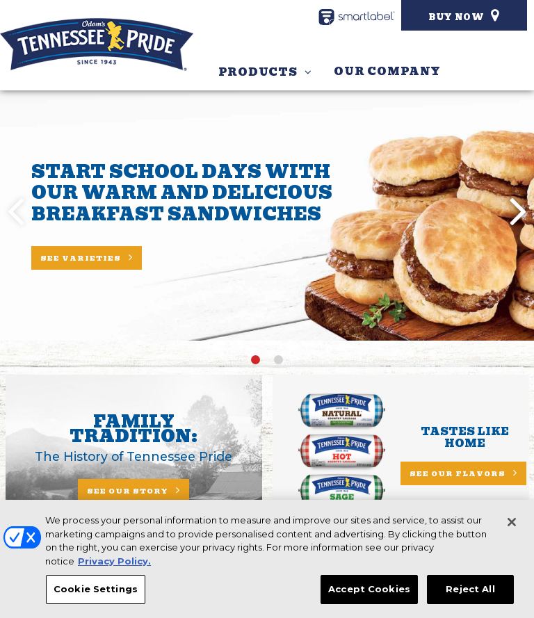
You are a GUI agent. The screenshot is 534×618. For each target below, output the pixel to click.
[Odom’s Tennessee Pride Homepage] (96, 44)
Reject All (470, 590)
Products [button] (258, 72)
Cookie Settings (96, 590)
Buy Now (456, 17)
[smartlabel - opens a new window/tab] (356, 17)
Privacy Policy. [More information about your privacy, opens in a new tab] (114, 563)
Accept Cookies (369, 590)
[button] (518, 210)
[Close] (511, 524)
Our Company (387, 71)
